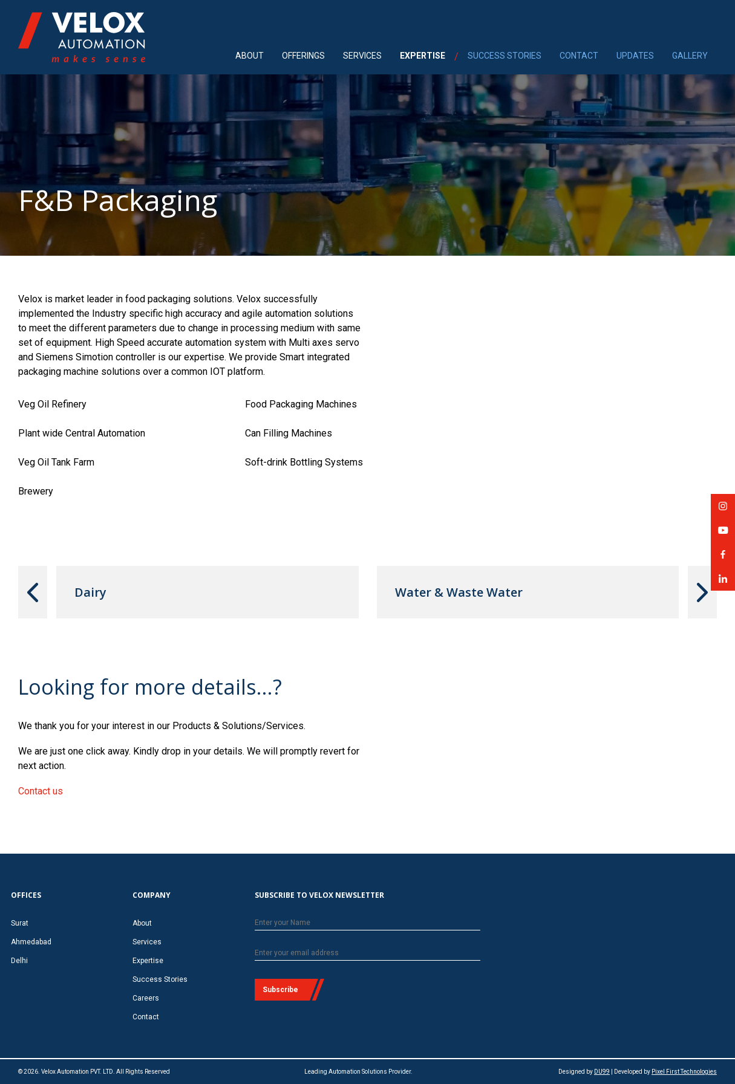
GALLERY (690, 55)
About (142, 923)
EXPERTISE (422, 55)
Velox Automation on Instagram (723, 510)
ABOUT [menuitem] (249, 55)
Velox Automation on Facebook (723, 558)
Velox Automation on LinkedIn (723, 582)
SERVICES (362, 55)
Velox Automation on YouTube (723, 534)
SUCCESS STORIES (504, 55)
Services (147, 942)
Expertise (147, 960)
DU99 (602, 1071)
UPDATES (635, 55)
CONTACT (579, 55)
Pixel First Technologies (684, 1071)
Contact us (40, 791)
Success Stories (160, 979)
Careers (145, 998)
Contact (145, 1017)
